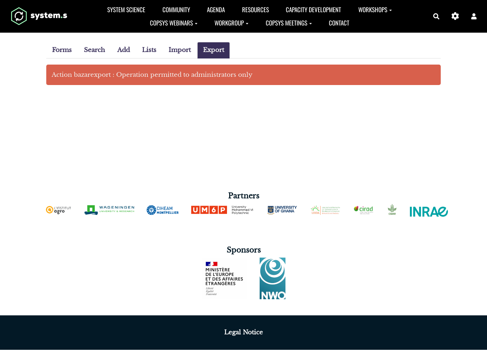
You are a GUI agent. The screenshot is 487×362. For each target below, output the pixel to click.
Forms (62, 50)
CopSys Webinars (174, 22)
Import (180, 50)
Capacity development (313, 9)
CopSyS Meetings (289, 22)
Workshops (375, 9)
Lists (149, 50)
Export (213, 50)
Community (176, 9)
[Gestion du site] (455, 16)
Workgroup (231, 22)
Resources (255, 9)
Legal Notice (243, 332)
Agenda (216, 9)
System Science (126, 9)
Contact (339, 22)
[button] (474, 16)
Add (123, 50)
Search (94, 50)
